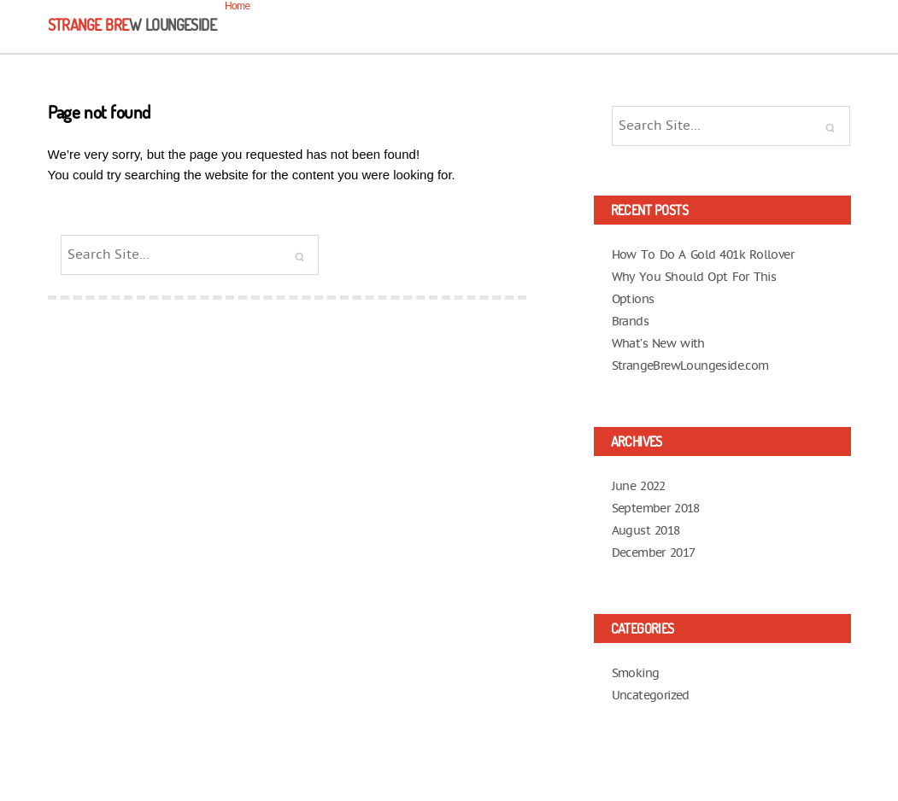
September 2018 (656, 508)
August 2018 (646, 530)
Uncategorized (651, 695)
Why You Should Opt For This (694, 277)
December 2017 (654, 553)
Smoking (636, 673)
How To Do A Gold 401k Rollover (703, 255)
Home (237, 6)
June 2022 (639, 486)
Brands (630, 321)
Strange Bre (132, 24)
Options (633, 299)
